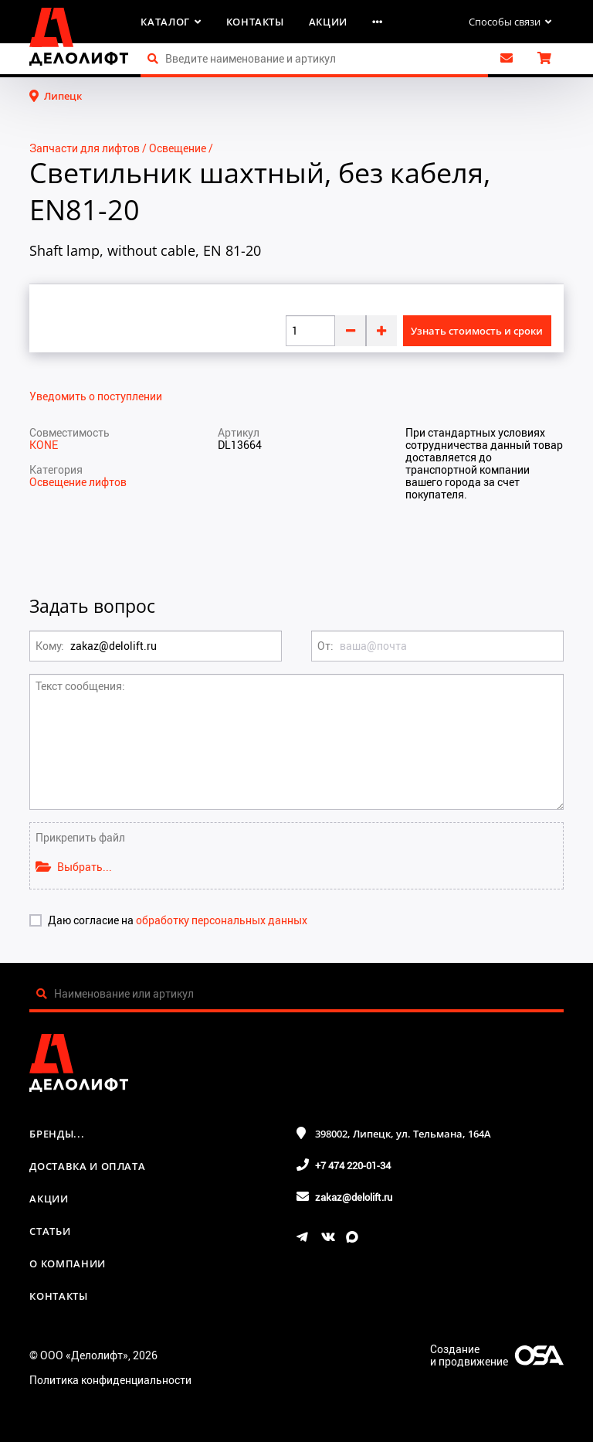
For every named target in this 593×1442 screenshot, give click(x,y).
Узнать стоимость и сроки (477, 331)
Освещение (177, 148)
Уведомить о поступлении (95, 396)
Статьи (49, 1231)
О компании (67, 1263)
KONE (43, 444)
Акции (328, 22)
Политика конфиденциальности (110, 1379)
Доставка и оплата (87, 1166)
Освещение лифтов (78, 481)
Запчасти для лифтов (84, 148)
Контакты (255, 22)
